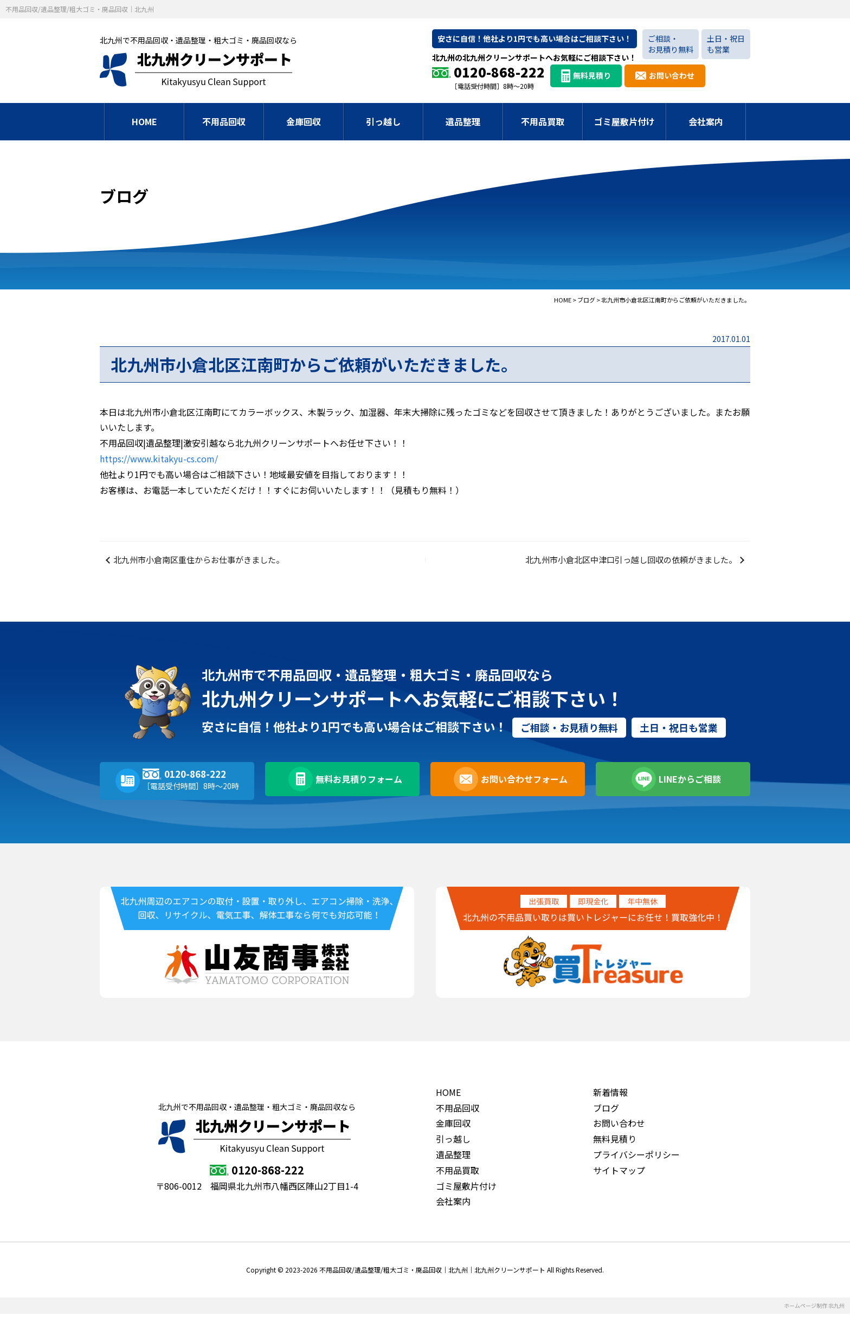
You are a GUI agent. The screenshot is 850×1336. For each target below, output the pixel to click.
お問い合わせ (671, 75)
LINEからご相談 (686, 803)
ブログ (606, 1130)
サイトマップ (619, 1192)
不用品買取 (542, 121)
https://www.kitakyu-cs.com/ (159, 458)
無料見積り (592, 75)
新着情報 (610, 1114)
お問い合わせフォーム (521, 803)
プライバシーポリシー (636, 1176)
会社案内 (705, 121)
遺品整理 (463, 121)
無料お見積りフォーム (356, 803)
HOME (144, 121)
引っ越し (383, 121)
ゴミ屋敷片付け (624, 121)
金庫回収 (303, 121)
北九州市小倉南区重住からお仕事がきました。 (207, 570)
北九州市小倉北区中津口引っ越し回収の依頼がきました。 (621, 570)
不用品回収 (224, 121)
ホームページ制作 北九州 (814, 1328)
